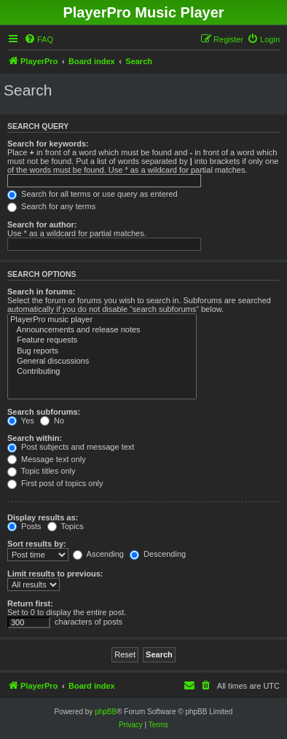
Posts (24, 526)
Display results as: (42, 517)
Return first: (30, 603)
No (52, 420)
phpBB (106, 712)
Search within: (34, 438)
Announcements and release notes (102, 330)
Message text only (46, 459)
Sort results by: (36, 543)
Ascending (98, 554)
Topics (65, 526)
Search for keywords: (48, 143)
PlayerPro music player (102, 320)
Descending (158, 554)
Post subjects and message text (70, 446)
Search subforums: (43, 411)
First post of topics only (55, 483)
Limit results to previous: (55, 573)
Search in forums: (41, 291)
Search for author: (41, 224)
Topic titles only (41, 470)
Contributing (102, 372)
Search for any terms (51, 206)
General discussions (102, 361)
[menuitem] (38, 39)
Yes (20, 420)
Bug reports (102, 351)
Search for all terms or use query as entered (92, 193)
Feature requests (102, 340)
